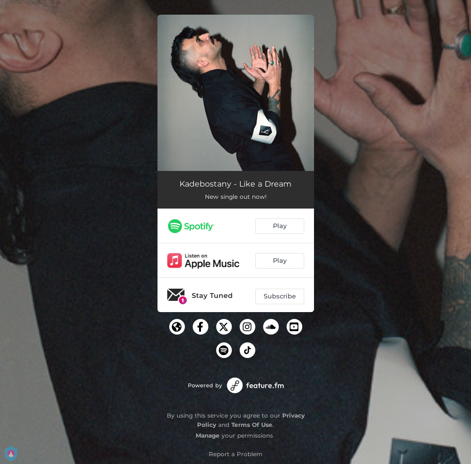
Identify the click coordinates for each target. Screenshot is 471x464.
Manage (208, 435)
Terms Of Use (251, 424)
